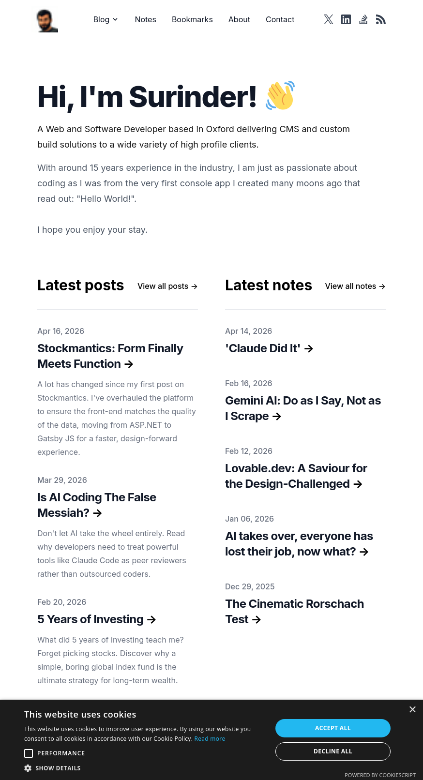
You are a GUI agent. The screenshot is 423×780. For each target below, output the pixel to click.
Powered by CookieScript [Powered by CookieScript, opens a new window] (380, 775)
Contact (280, 19)
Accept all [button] (333, 728)
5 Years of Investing (90, 619)
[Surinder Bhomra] (47, 19)
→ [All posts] (167, 286)
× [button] (412, 710)
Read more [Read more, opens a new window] (210, 739)
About (239, 19)
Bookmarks (192, 19)
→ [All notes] (355, 286)
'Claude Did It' (263, 348)
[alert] (211, 740)
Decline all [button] (333, 751)
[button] (144, 768)
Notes (145, 19)
